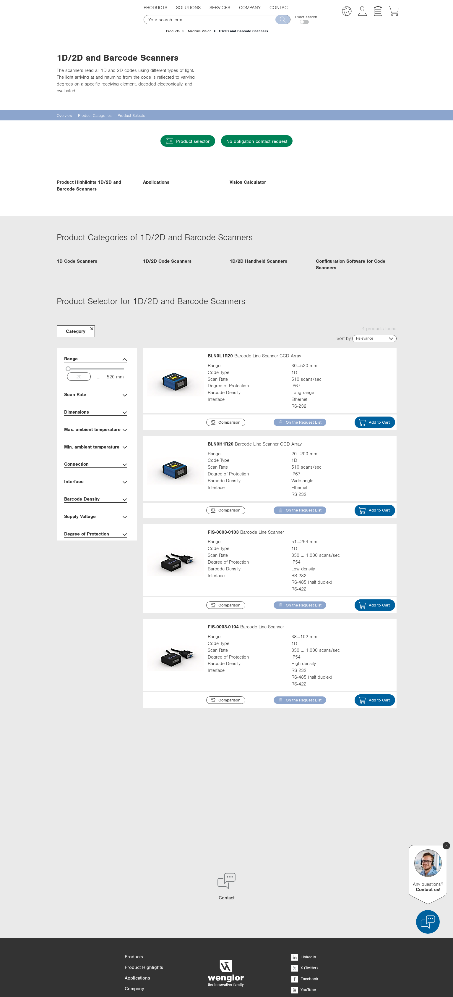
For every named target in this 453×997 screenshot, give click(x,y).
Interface (95, 559)
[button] (347, 12)
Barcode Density (95, 577)
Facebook (304, 921)
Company (250, 7)
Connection (95, 542)
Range (95, 437)
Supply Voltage (95, 594)
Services (220, 7)
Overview (64, 115)
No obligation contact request (256, 141)
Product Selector (132, 115)
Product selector (188, 141)
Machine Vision (199, 31)
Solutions (188, 7)
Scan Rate (95, 473)
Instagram (305, 943)
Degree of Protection (95, 612)
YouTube (303, 932)
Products (155, 7)
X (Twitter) (304, 910)
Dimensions (95, 490)
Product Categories (95, 115)
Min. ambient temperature (95, 525)
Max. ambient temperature (95, 507)
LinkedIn (303, 899)
